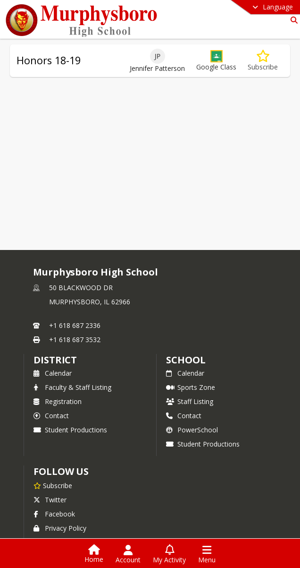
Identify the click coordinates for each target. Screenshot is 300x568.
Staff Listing (189, 401)
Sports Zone (190, 387)
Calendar (52, 373)
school (185, 359)
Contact (51, 415)
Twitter (50, 499)
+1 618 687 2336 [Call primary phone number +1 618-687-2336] (74, 325)
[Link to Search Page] (292, 20)
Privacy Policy (59, 528)
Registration (57, 401)
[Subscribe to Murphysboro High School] (52, 485)
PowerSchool (192, 429)
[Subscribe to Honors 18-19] (262, 61)
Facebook (54, 513)
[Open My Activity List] (169, 554)
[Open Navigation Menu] (207, 554)
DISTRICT (55, 359)
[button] (216, 61)
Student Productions (70, 429)
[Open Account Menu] (128, 554)
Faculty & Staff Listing (72, 387)
